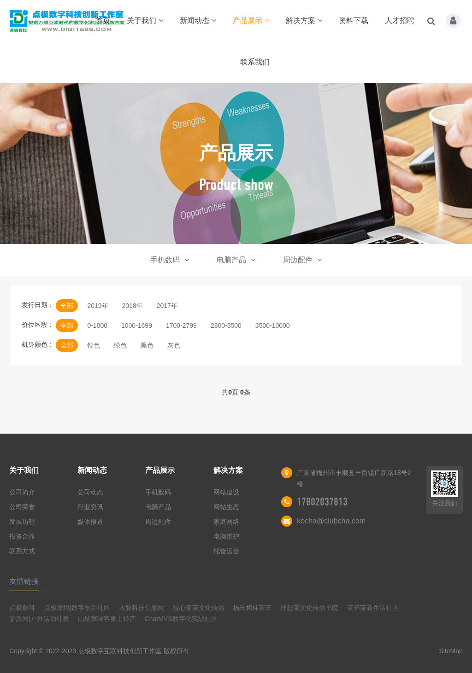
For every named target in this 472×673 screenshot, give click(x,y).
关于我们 (145, 20)
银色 (93, 345)
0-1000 (97, 325)
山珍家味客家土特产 (107, 618)
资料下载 (353, 20)
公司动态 (90, 492)
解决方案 (304, 20)
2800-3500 (226, 325)
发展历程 (22, 521)
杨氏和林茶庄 (252, 607)
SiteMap (450, 651)
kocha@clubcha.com (331, 521)
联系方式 (22, 551)
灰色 (173, 345)
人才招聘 (399, 20)
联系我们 (255, 62)
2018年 (132, 305)
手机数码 (169, 260)
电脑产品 (236, 260)
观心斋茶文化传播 (198, 607)
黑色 (147, 345)
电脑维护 (226, 536)
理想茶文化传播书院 (309, 607)
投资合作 (22, 536)
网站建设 (226, 492)
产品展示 (251, 20)
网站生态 (226, 507)
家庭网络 (226, 521)
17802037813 (322, 502)
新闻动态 (198, 20)
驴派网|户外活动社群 (39, 618)
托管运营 (226, 551)
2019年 (97, 305)
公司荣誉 (22, 507)
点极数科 (22, 607)
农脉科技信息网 (141, 607)
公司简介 (22, 492)
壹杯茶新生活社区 (373, 607)
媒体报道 (90, 521)
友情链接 (24, 581)
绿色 (120, 345)
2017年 (167, 305)
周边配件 (302, 260)
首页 (102, 20)
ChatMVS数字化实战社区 (181, 618)
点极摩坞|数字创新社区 (77, 607)
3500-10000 (272, 325)
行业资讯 (90, 507)
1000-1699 (136, 325)
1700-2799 (181, 325)
